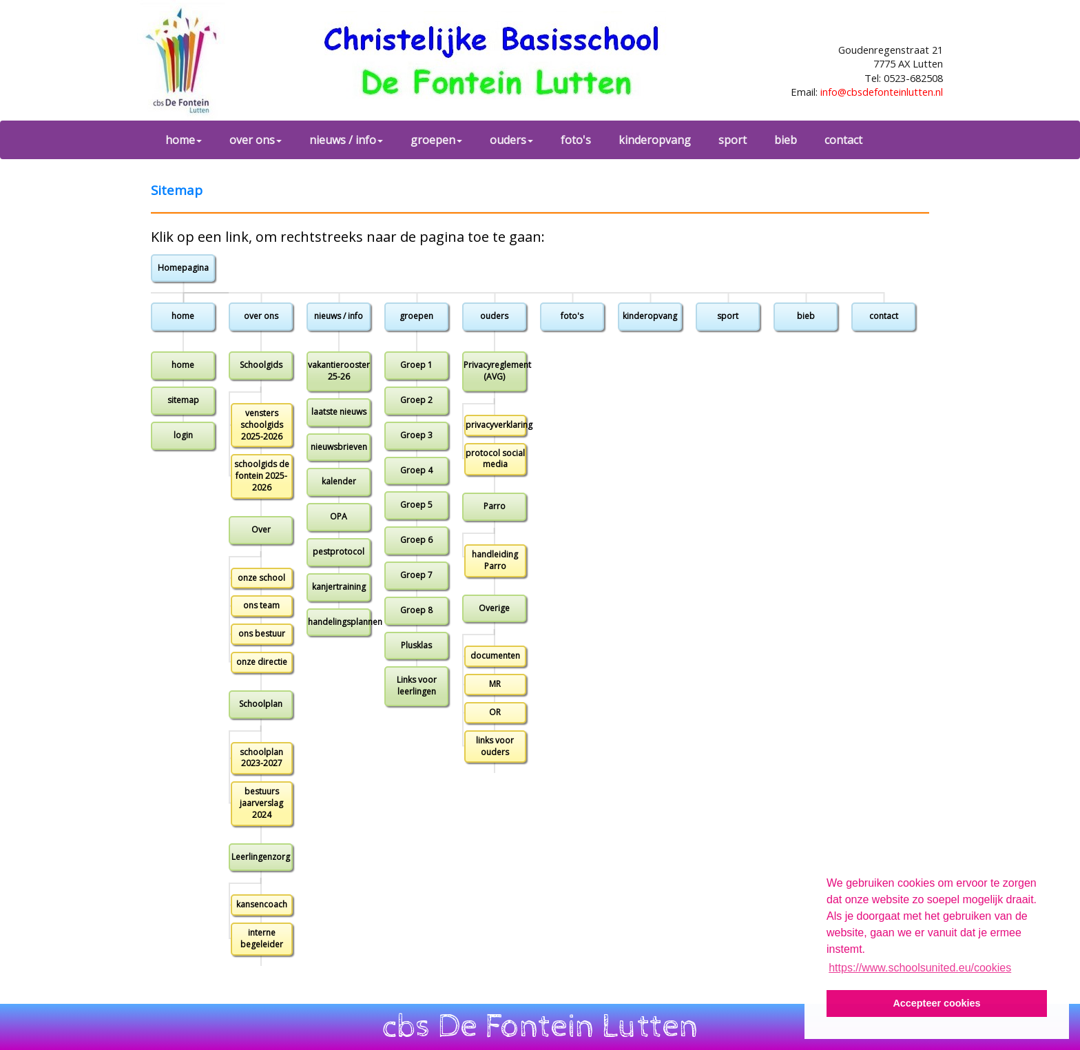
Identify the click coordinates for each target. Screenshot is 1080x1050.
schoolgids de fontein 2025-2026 (261, 475)
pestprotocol (338, 551)
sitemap (183, 400)
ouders (511, 139)
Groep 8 (416, 610)
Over (261, 529)
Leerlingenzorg (260, 857)
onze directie (261, 662)
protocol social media (495, 459)
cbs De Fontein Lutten (540, 1026)
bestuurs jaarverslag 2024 (261, 803)
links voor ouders (495, 746)
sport (732, 139)
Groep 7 (416, 575)
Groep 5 (416, 505)
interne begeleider (261, 938)
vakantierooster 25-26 (339, 370)
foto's (576, 139)
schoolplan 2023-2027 (261, 758)
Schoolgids (261, 365)
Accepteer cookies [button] (936, 1003)
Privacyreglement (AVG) (495, 370)
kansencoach (261, 904)
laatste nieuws (338, 412)
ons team (261, 605)
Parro (495, 506)
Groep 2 (416, 400)
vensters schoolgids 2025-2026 (261, 424)
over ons (255, 139)
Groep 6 (416, 540)
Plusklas (416, 645)
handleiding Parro (495, 560)
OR (495, 712)
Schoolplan (260, 704)
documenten (495, 655)
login (183, 435)
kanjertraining (339, 587)
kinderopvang (655, 139)
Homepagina (183, 268)
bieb (785, 139)
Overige (494, 608)
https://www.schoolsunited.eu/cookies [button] (920, 968)
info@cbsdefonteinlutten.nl (881, 92)
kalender (339, 481)
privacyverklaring (496, 425)
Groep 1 (416, 365)
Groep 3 (416, 435)
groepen (436, 139)
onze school (261, 578)
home (183, 139)
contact (843, 139)
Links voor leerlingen (417, 685)
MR (495, 684)
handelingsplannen (339, 622)
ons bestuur (261, 633)
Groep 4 (416, 470)
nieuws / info (346, 139)
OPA (338, 516)
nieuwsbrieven (339, 447)
